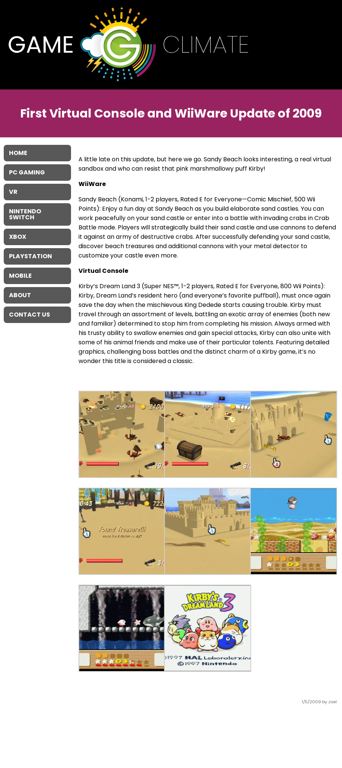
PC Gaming (27, 172)
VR (13, 192)
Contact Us (29, 314)
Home (18, 153)
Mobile (20, 275)
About (20, 295)
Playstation (30, 256)
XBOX (17, 236)
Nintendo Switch (25, 214)
